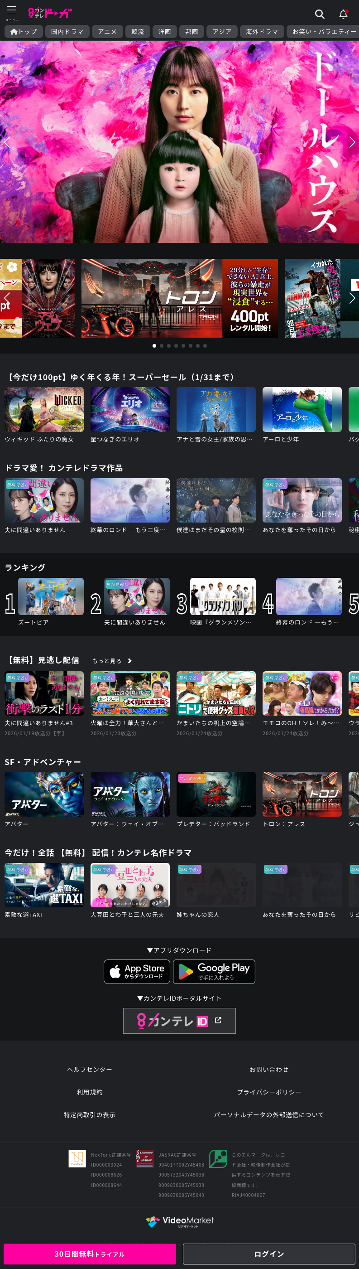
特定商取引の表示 (90, 1114)
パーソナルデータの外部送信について (269, 1114)
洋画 (165, 31)
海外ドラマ (262, 31)
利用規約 (90, 1091)
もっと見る (107, 661)
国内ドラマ (67, 31)
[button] (7, 142)
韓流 (137, 31)
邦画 (191, 31)
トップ (23, 31)
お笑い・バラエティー (324, 31)
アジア (222, 31)
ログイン (269, 1253)
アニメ (107, 31)
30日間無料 (89, 1253)
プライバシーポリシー (269, 1091)
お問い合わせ (269, 1069)
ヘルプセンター (90, 1069)
